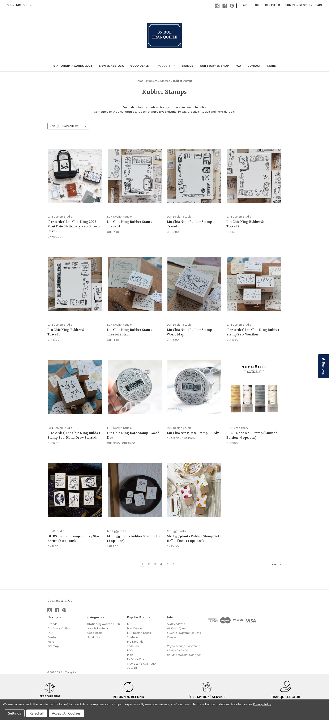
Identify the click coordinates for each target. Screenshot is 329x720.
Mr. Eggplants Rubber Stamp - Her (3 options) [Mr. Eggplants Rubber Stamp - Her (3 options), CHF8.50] (134, 538)
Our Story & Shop (214, 66)
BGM (130, 650)
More (271, 66)
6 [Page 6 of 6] (173, 564)
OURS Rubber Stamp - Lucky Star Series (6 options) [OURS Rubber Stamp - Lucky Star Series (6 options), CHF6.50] (73, 538)
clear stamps (127, 111)
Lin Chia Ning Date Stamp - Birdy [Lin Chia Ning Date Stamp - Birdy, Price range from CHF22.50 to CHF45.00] (193, 433)
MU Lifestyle (135, 641)
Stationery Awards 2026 (72, 66)
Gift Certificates (267, 5)
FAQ (238, 66)
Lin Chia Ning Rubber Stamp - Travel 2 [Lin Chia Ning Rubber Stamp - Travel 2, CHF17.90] (249, 224)
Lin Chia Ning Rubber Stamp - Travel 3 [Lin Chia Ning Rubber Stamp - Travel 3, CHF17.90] (190, 224)
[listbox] (75, 126)
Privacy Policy (262, 704)
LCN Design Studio (139, 633)
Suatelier (133, 637)
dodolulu (133, 646)
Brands (187, 66)
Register (305, 5)
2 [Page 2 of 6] (149, 564)
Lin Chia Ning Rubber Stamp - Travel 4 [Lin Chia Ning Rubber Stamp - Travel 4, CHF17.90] (130, 224)
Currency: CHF (19, 5)
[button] (50, 692)
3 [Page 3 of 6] (155, 564)
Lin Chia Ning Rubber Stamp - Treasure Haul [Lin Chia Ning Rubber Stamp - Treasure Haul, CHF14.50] (130, 332)
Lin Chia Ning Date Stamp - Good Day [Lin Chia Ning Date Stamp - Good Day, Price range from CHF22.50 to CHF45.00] (133, 435)
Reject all (37, 713)
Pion (130, 655)
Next (276, 564)
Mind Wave (134, 628)
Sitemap (53, 646)
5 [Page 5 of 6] (167, 564)
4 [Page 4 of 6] (161, 564)
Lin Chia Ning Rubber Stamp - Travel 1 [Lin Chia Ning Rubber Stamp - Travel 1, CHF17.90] (70, 332)
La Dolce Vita (135, 659)
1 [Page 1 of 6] (142, 564)
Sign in (290, 5)
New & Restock (111, 66)
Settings (14, 713)
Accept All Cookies (66, 713)
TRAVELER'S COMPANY (142, 663)
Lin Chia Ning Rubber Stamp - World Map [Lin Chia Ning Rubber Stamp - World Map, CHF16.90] (190, 332)
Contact (254, 66)
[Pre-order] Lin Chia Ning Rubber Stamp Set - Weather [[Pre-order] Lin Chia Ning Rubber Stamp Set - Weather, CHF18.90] (252, 332)
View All (132, 668)
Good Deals (139, 66)
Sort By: (54, 126)
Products (165, 66)
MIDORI (132, 624)
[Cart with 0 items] (319, 5)
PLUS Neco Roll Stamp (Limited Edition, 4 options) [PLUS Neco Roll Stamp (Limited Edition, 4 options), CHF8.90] (251, 435)
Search (245, 5)
